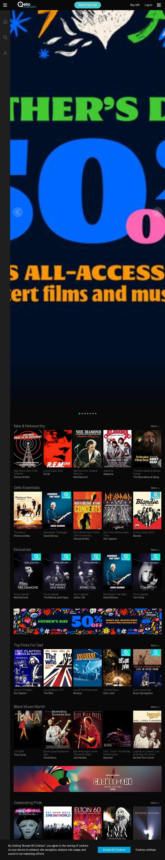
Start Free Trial (88, 5)
